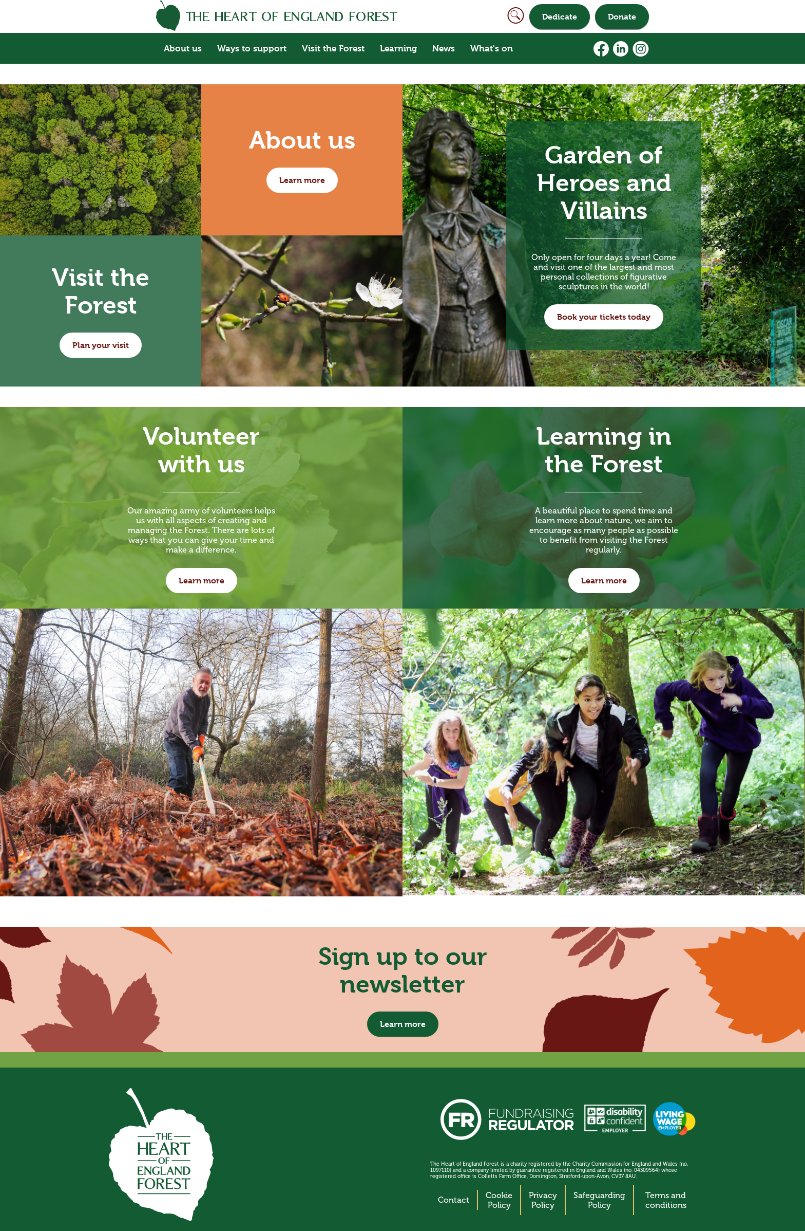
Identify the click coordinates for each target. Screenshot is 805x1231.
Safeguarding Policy (599, 1200)
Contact (453, 1200)
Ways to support (251, 48)
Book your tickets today (603, 317)
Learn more (302, 180)
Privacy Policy (543, 1200)
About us (183, 48)
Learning (398, 48)
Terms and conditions (665, 1200)
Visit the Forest (333, 48)
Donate (622, 17)
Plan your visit (100, 345)
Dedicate (559, 17)
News (443, 48)
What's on (491, 48)
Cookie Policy (499, 1200)
